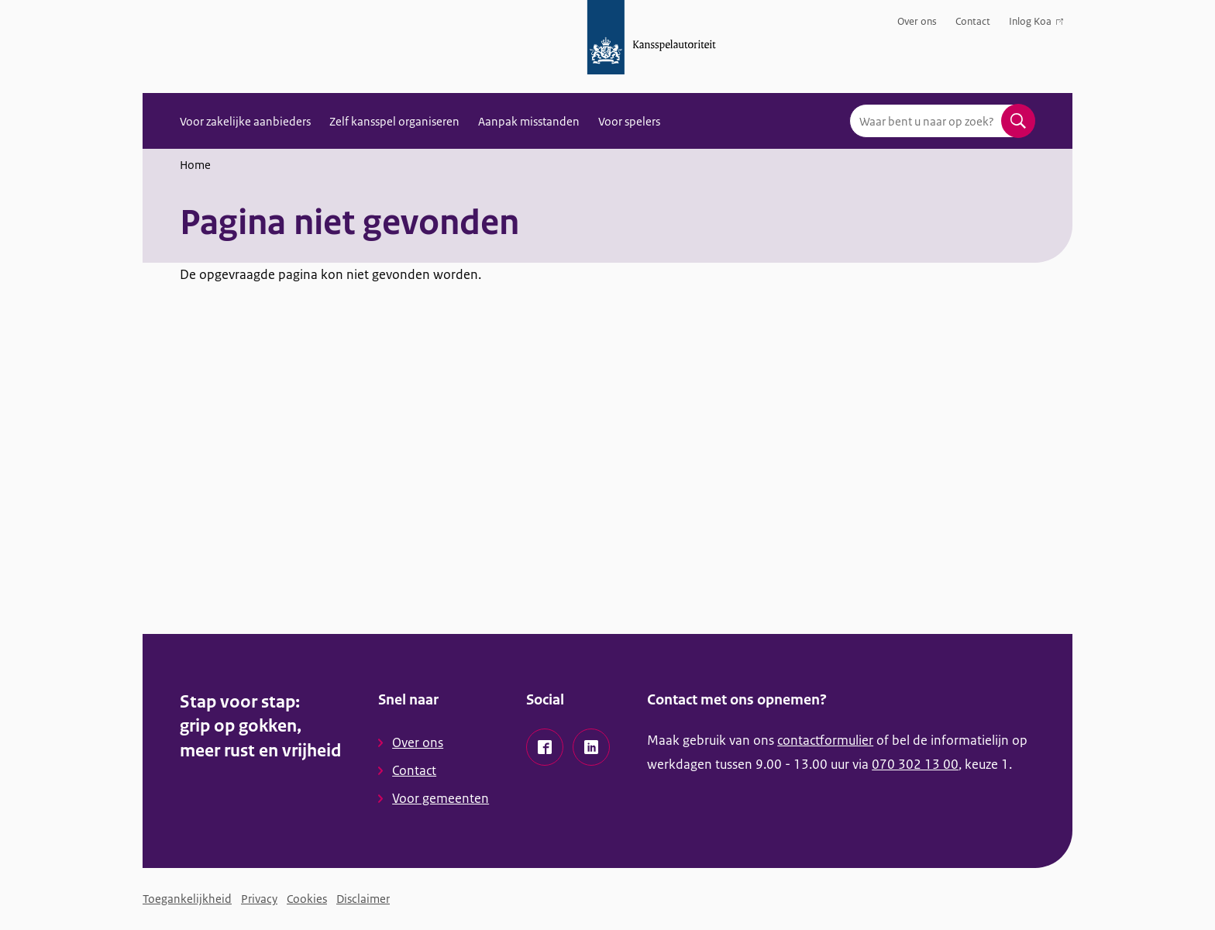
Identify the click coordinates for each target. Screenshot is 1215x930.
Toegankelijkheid (187, 898)
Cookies (307, 898)
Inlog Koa (1036, 24)
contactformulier (825, 740)
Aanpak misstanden (529, 121)
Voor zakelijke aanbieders (245, 121)
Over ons (917, 21)
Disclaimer (363, 898)
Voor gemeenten (440, 798)
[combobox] (942, 121)
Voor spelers (629, 121)
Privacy (259, 898)
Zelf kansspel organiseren (394, 121)
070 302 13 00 (915, 764)
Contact (972, 21)
